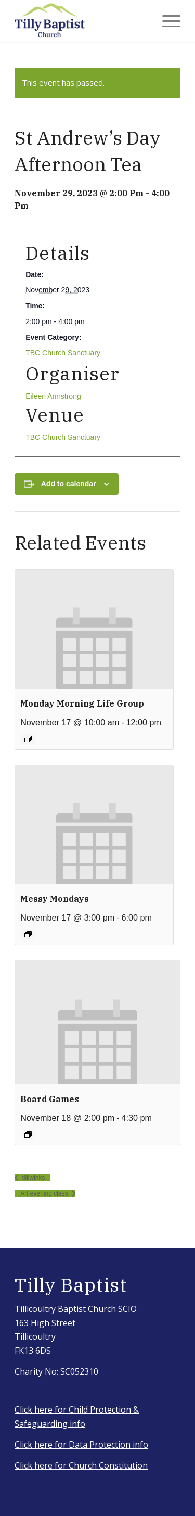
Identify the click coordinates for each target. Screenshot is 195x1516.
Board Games (49, 1099)
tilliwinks (32, 1177)
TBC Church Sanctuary (62, 353)
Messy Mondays (54, 898)
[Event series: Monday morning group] (28, 739)
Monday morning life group (82, 703)
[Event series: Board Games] (28, 1134)
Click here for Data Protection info (81, 1444)
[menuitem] (166, 21)
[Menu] (166, 21)
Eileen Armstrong (53, 396)
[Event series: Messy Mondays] (28, 934)
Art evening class (45, 1193)
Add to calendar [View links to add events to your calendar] (68, 484)
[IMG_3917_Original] (81, 21)
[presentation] (94, 629)
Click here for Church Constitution (81, 1465)
